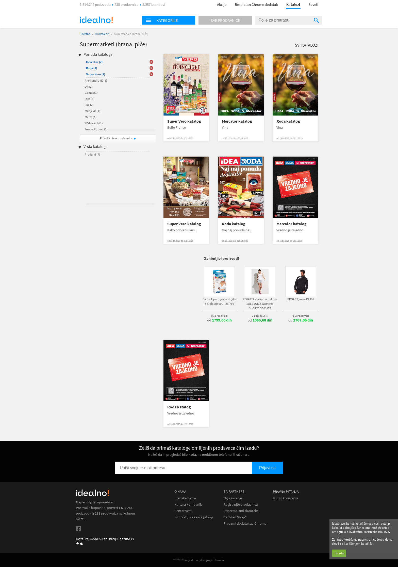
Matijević (92, 111)
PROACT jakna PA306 (300, 299)
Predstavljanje (185, 498)
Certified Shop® (235, 517)
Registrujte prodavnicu (241, 504)
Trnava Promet (96, 129)
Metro (90, 117)
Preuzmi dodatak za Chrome (245, 523)
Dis (89, 86)
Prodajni (92, 154)
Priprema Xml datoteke (241, 511)
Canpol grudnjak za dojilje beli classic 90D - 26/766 (219, 301)
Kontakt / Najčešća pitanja (193, 517)
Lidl (89, 105)
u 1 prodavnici (219, 315)
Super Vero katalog (184, 121)
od (219, 320)
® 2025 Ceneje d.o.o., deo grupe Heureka (199, 560)
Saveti (313, 4)
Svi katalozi (102, 34)
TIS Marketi (94, 123)
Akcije (221, 4)
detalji (384, 523)
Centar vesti (183, 511)
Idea (89, 99)
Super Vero (95, 74)
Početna (85, 34)
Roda (91, 68)
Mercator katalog (237, 121)
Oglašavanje (233, 498)
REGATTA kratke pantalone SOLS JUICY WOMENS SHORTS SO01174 (260, 303)
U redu (339, 553)
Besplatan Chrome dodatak (256, 4)
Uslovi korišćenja (285, 498)
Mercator (94, 62)
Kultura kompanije (188, 504)
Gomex (91, 92)
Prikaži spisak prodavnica (116, 138)
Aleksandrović (96, 80)
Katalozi (293, 4)
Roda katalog (288, 121)
